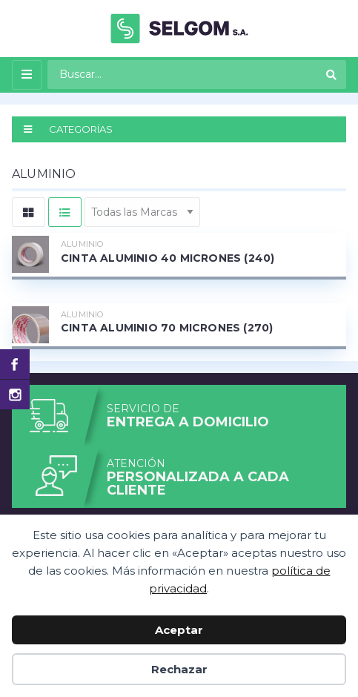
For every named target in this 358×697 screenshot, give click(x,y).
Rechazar (179, 669)
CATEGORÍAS (68, 129)
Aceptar (179, 630)
